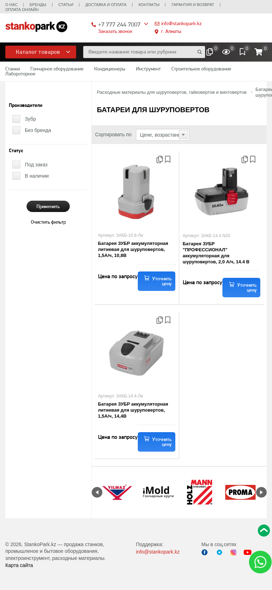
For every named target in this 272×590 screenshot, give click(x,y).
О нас (11, 4)
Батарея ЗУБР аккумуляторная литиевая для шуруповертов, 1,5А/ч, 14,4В (133, 410)
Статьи (65, 4)
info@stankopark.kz (181, 23)
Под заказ (36, 164)
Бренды (38, 4)
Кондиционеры (109, 68)
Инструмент (148, 68)
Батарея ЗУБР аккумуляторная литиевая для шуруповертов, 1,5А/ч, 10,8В (133, 249)
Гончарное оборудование (57, 68)
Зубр (30, 119)
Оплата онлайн (22, 9)
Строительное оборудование (201, 68)
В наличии (37, 176)
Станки (12, 68)
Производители (25, 105)
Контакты (148, 4)
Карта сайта (19, 565)
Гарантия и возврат (192, 4)
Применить (48, 206)
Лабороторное (20, 73)
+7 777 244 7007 (119, 24)
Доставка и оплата (105, 4)
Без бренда (38, 130)
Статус (16, 151)
